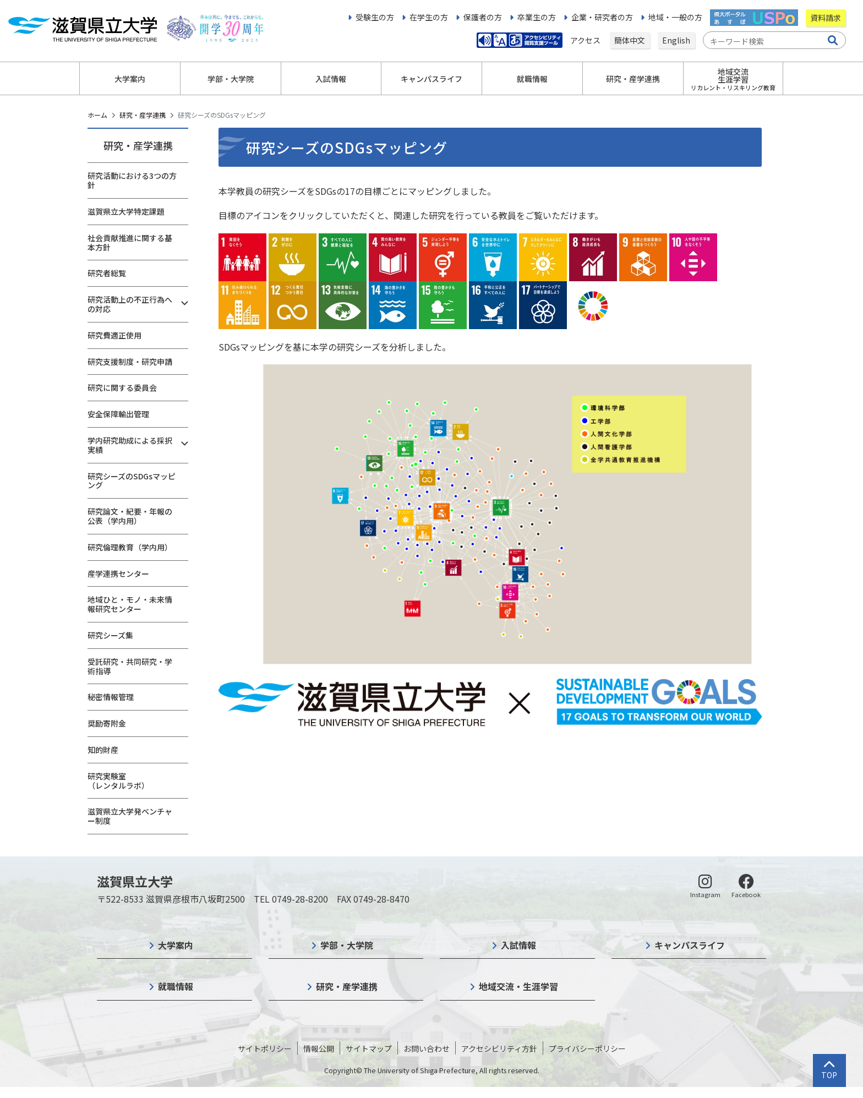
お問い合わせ (426, 1048)
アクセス (586, 40)
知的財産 (103, 749)
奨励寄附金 (107, 723)
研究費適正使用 (114, 335)
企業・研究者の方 (602, 17)
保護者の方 (482, 17)
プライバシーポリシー (587, 1048)
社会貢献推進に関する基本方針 (130, 242)
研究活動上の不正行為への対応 (130, 304)
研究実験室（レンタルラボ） (118, 781)
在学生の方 (428, 17)
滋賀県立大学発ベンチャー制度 (130, 816)
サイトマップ (369, 1048)
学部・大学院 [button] (230, 78)
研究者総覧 (107, 272)
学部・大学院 (346, 945)
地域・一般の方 (675, 17)
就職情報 (175, 986)
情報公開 (318, 1048)
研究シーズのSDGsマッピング (132, 481)
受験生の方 (375, 17)
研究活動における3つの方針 (132, 180)
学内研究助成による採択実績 (130, 445)
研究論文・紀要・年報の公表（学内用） (130, 516)
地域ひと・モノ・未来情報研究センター (130, 604)
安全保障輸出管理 (118, 413)
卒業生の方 (536, 17)
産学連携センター (118, 573)
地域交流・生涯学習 (518, 986)
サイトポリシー (265, 1048)
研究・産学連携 (142, 114)
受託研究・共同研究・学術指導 (130, 666)
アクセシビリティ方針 (499, 1048)
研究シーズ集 (110, 635)
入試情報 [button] (330, 78)
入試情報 (518, 945)
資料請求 (825, 17)
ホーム (97, 114)
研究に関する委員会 (122, 387)
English (676, 40)
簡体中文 (629, 40)
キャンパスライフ (689, 945)
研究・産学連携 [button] (633, 78)
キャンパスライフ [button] (431, 78)
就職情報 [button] (532, 78)
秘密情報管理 (111, 696)
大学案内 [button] (129, 78)
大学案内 (175, 945)
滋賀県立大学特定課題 (126, 211)
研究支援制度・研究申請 (130, 361)
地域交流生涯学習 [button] (733, 79)
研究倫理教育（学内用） (130, 547)
